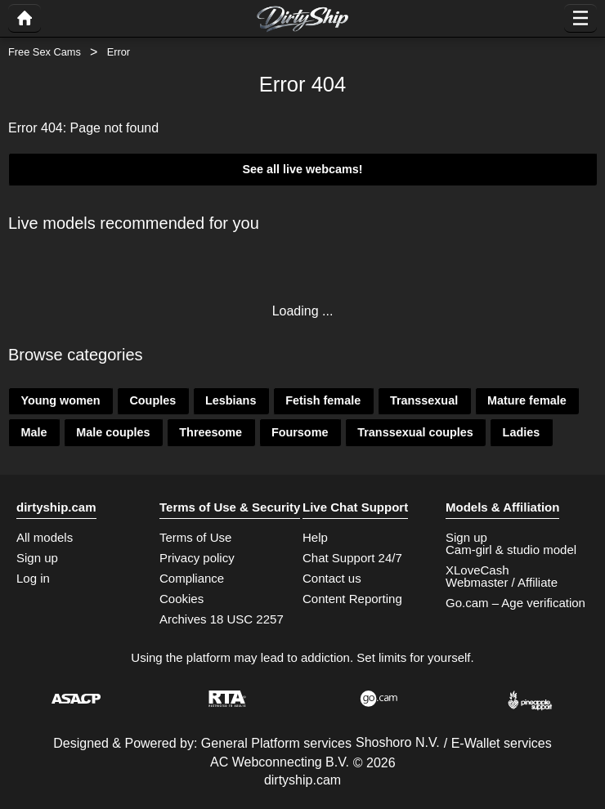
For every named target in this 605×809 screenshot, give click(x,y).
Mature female (527, 400)
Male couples (113, 432)
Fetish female (323, 400)
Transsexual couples (415, 432)
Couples (152, 400)
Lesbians (230, 400)
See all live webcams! (302, 169)
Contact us (331, 578)
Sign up (37, 558)
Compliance (191, 578)
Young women (60, 400)
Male (33, 432)
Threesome (210, 432)
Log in (33, 578)
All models (44, 537)
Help (315, 537)
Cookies (181, 599)
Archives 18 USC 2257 (221, 619)
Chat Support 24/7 (352, 558)
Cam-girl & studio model (511, 549)
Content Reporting (352, 599)
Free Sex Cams (44, 52)
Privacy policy (197, 558)
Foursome (300, 432)
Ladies (521, 432)
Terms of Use (195, 537)
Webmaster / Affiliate (502, 582)
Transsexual (424, 400)
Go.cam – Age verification (515, 603)
